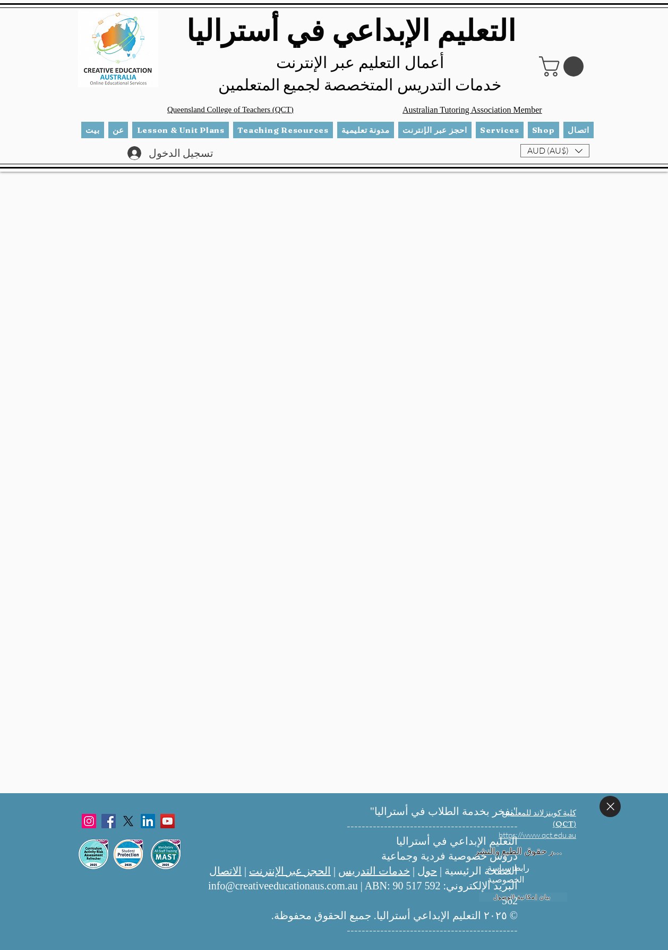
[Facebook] (108, 821)
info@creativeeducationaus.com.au (283, 886)
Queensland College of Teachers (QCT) (230, 109)
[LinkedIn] (148, 821)
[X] (128, 821)
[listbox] (554, 150)
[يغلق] (610, 806)
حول (427, 871)
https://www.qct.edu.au (537, 835)
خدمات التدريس (374, 871)
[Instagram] (89, 821)
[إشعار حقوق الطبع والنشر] (519, 851)
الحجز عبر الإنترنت (290, 871)
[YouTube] (167, 821)
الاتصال (225, 871)
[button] (563, 66)
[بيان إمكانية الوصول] (523, 897)
